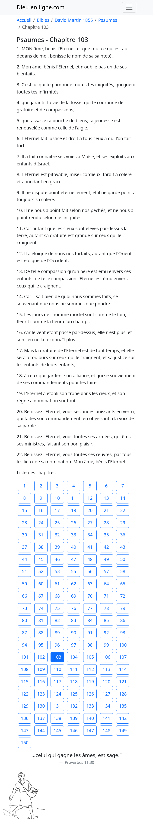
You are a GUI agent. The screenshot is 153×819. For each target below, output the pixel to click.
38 (40, 547)
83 (73, 620)
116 (41, 681)
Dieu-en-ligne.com (40, 7)
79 (122, 608)
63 (89, 583)
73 (24, 608)
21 (106, 510)
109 (41, 669)
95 (40, 645)
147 (90, 730)
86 (122, 620)
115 (25, 681)
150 (25, 742)
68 (57, 596)
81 (40, 620)
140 (90, 718)
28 (106, 522)
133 (90, 706)
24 (40, 522)
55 (73, 571)
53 (57, 571)
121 (123, 681)
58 (122, 571)
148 (106, 730)
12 (89, 498)
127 (106, 694)
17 (57, 510)
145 (57, 730)
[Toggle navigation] (129, 7)
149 (123, 730)
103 (57, 657)
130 (41, 706)
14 (122, 498)
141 (106, 718)
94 (24, 645)
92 (106, 632)
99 (106, 645)
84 (89, 620)
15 (24, 510)
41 (89, 547)
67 (40, 596)
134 (106, 706)
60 (40, 583)
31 (40, 535)
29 (122, 522)
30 (24, 535)
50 (122, 559)
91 (89, 632)
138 (57, 718)
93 (122, 632)
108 (25, 669)
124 (57, 694)
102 (41, 657)
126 (90, 694)
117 (57, 681)
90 (73, 632)
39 (57, 547)
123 (41, 694)
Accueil (24, 20)
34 (89, 535)
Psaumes (107, 20)
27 (89, 522)
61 (57, 583)
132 (74, 706)
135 (123, 706)
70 (89, 596)
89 (57, 632)
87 (24, 632)
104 (74, 657)
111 (74, 669)
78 (106, 608)
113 (106, 669)
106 (106, 657)
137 (41, 718)
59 (24, 583)
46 (57, 559)
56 (89, 571)
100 (123, 645)
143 (25, 730)
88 (40, 632)
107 (123, 657)
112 (90, 669)
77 (89, 608)
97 (73, 645)
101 (25, 657)
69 (73, 596)
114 (123, 669)
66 (24, 596)
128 (123, 694)
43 (122, 547)
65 (122, 583)
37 (24, 547)
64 (106, 583)
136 (25, 718)
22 (122, 510)
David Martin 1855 (74, 20)
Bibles (43, 20)
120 (106, 681)
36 (122, 535)
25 (57, 522)
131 (57, 706)
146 (74, 730)
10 (57, 498)
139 (74, 718)
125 (74, 694)
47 (73, 559)
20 (89, 510)
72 (122, 596)
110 (57, 669)
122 (25, 694)
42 (106, 547)
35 (106, 535)
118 (74, 681)
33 (73, 535)
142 (123, 718)
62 (73, 583)
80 (24, 620)
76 (73, 608)
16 (40, 510)
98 (89, 645)
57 (106, 571)
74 (40, 608)
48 (89, 559)
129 (25, 706)
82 (57, 620)
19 (73, 510)
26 (73, 522)
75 (57, 608)
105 (90, 657)
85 (106, 620)
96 (57, 645)
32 (57, 535)
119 (90, 681)
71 (106, 596)
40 (73, 547)
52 (40, 571)
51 (24, 571)
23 (24, 522)
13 (106, 498)
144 (41, 730)
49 (106, 559)
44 (24, 559)
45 (40, 559)
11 (73, 498)
